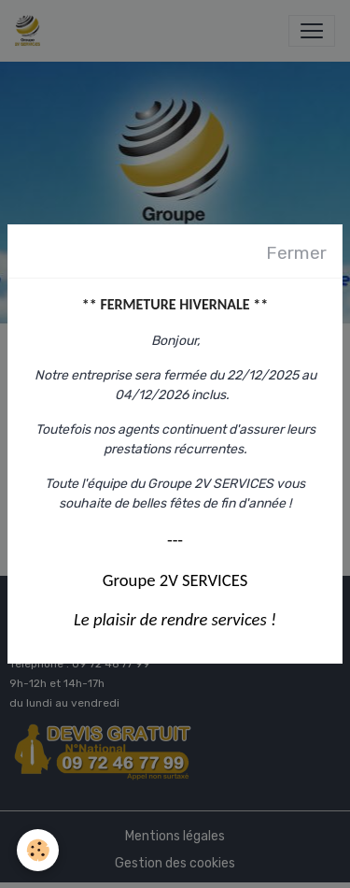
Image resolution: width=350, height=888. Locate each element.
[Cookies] (38, 850)
